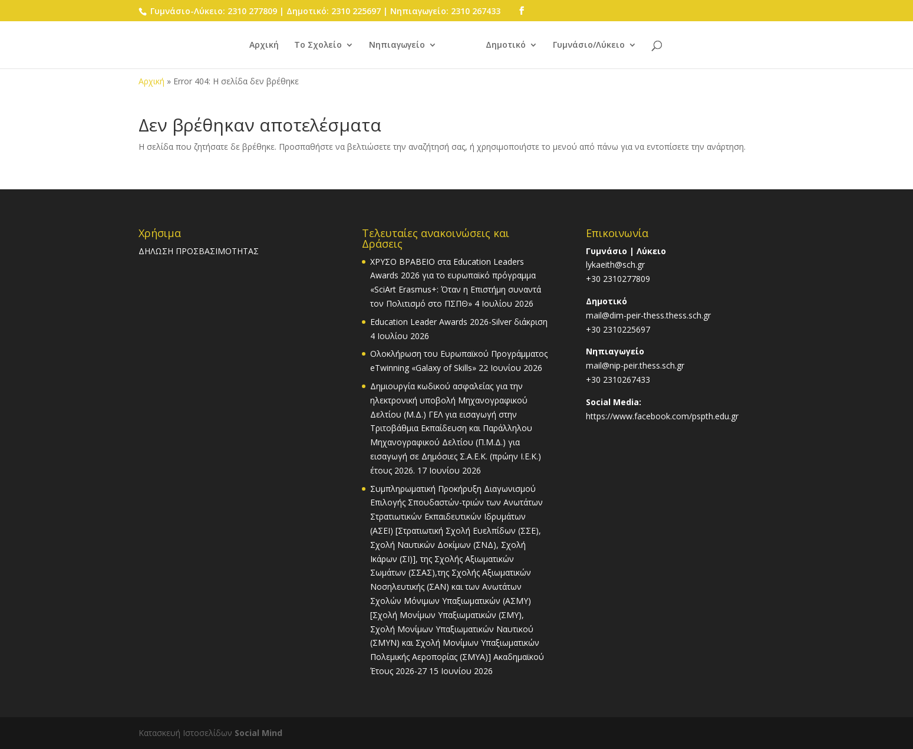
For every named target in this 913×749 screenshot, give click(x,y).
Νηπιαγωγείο (397, 45)
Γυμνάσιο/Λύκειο (589, 45)
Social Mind (258, 732)
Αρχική (264, 45)
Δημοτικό (506, 45)
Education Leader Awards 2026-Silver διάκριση (459, 321)
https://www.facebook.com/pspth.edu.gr (662, 416)
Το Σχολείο (318, 45)
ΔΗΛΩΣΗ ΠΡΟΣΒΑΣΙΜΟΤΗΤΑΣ (199, 251)
